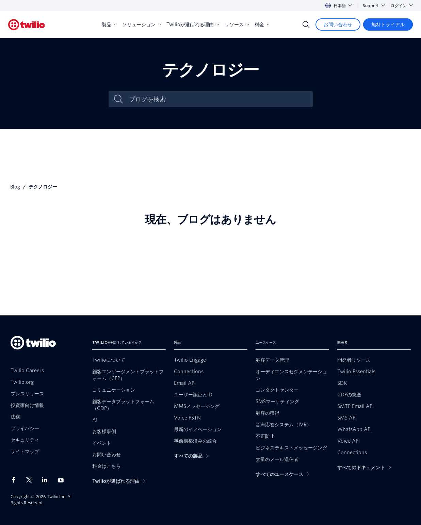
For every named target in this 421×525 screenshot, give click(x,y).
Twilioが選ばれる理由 (192, 24)
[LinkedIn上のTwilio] (47, 479)
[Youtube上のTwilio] (63, 480)
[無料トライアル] (388, 24)
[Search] (306, 24)
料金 (262, 24)
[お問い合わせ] (337, 24)
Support (374, 5)
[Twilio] (26, 24)
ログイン (401, 5)
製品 (109, 24)
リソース (237, 24)
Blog (15, 187)
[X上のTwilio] (31, 479)
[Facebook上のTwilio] (16, 480)
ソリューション (141, 24)
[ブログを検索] (217, 99)
